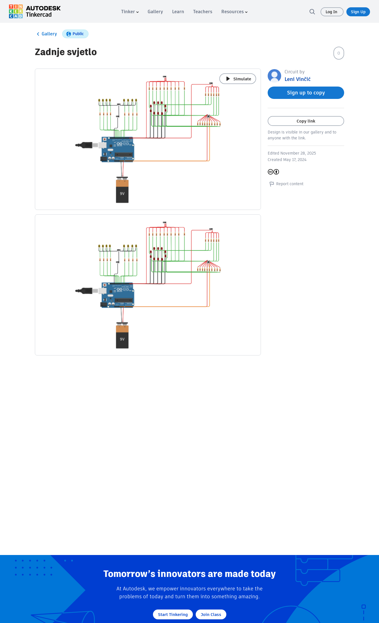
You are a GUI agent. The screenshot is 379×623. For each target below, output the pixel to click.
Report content (285, 184)
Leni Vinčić (298, 79)
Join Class (211, 614)
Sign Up (358, 12)
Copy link (306, 121)
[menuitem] (130, 11)
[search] (312, 11)
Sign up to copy (306, 92)
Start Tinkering (173, 614)
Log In (332, 12)
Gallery (46, 34)
